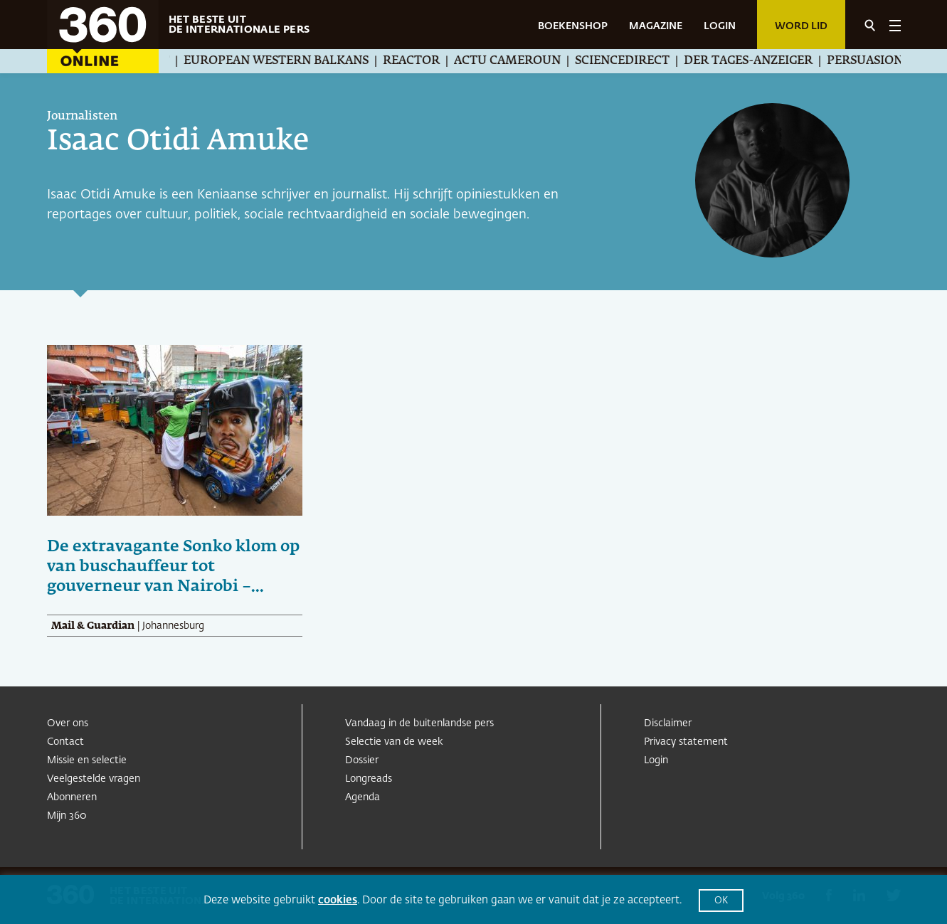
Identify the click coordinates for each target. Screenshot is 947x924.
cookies (337, 900)
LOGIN (720, 26)
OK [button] (721, 901)
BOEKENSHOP (573, 26)
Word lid (801, 26)
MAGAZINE (655, 26)
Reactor (422, 61)
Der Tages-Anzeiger (759, 61)
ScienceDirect (633, 61)
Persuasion (876, 61)
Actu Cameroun (518, 61)
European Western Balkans (287, 61)
